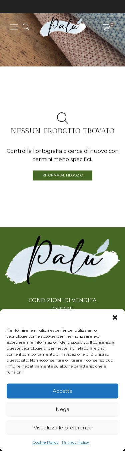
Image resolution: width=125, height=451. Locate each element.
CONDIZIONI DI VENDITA (62, 300)
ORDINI (62, 309)
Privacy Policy (75, 442)
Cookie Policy (45, 442)
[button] (115, 317)
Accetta (62, 391)
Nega (62, 409)
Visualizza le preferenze (63, 427)
